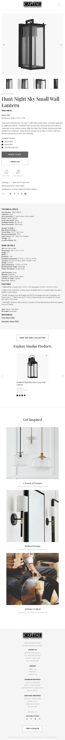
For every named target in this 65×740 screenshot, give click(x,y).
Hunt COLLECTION (8, 94)
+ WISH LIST (15, 162)
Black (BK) (6, 115)
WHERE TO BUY (15, 155)
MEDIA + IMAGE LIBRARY (32, 685)
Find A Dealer (32, 729)
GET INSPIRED (32, 706)
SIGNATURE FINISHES (32, 704)
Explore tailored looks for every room (32, 549)
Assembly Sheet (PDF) (10, 321)
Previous (4, 44)
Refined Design (32, 545)
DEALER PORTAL (32, 690)
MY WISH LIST (32, 712)
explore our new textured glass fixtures (32, 486)
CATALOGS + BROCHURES (32, 699)
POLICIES (32, 672)
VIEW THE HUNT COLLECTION (32, 338)
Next (61, 44)
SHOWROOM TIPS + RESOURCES (32, 688)
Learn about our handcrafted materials (32, 612)
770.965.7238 (35, 658)
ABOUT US (32, 669)
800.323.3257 (36, 655)
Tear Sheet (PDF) (8, 318)
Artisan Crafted (32, 608)
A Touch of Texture (32, 483)
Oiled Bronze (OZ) (11, 148)
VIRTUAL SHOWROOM (32, 682)
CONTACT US (32, 674)
